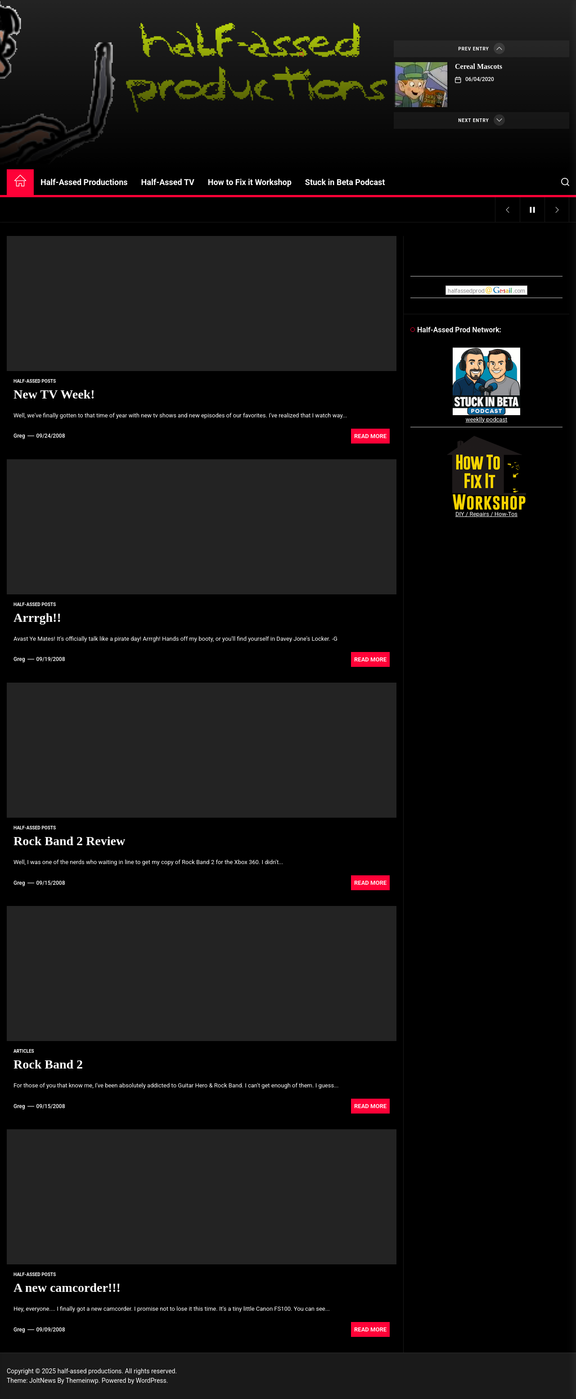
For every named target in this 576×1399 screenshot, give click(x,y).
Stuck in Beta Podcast (345, 182)
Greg (19, 436)
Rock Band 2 (48, 1064)
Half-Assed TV (167, 182)
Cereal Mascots (478, 66)
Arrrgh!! (37, 618)
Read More (370, 436)
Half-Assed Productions (84, 182)
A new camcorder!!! (67, 1288)
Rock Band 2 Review (69, 841)
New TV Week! (54, 394)
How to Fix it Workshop (250, 182)
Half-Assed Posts (35, 381)
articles (24, 1051)
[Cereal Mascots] (421, 84)
